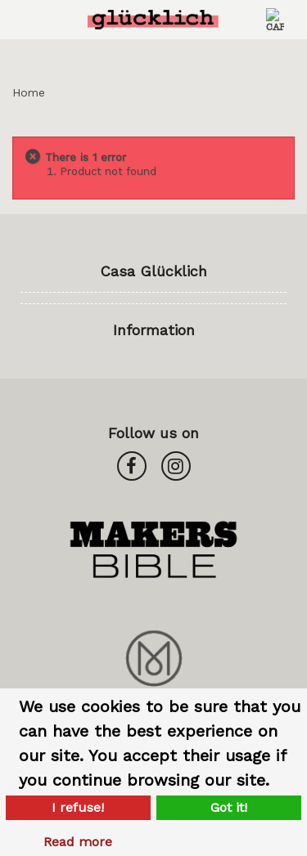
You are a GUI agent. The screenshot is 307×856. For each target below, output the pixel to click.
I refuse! (78, 807)
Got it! (228, 807)
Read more (77, 841)
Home (28, 92)
